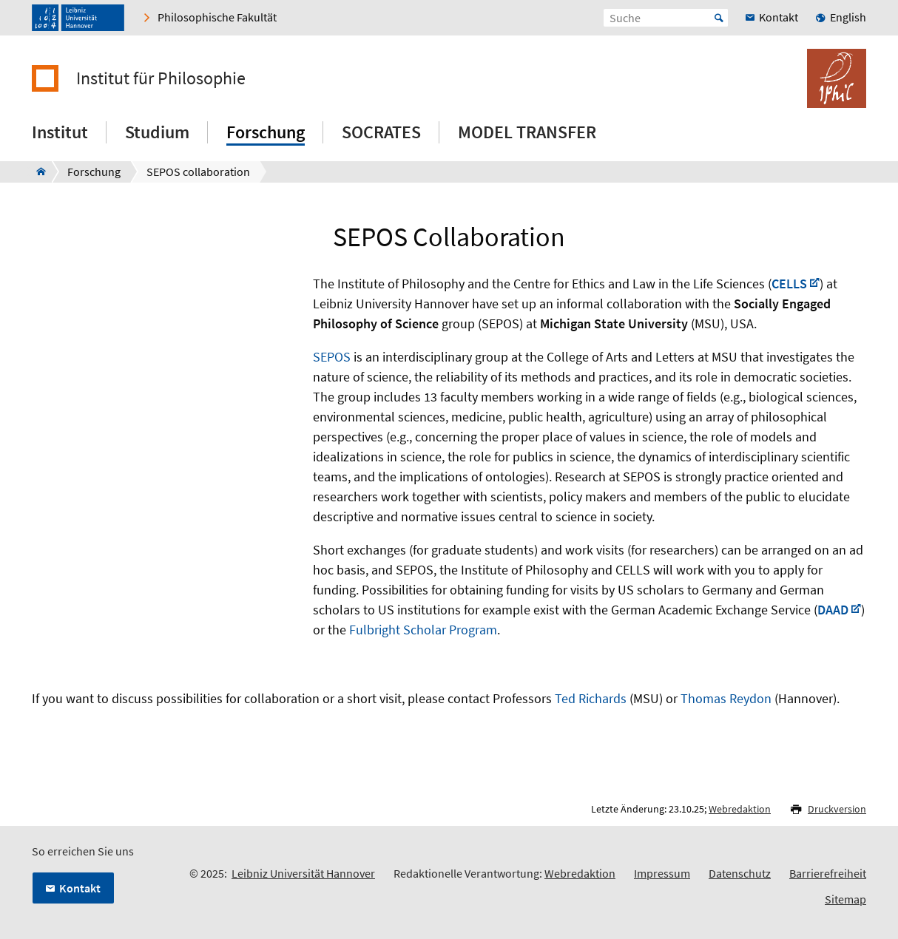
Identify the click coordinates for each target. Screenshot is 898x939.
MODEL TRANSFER (527, 132)
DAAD (832, 609)
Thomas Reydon (726, 698)
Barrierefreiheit (827, 873)
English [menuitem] (848, 17)
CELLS (789, 283)
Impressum (662, 873)
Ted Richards (591, 698)
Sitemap (845, 899)
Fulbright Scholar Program (423, 629)
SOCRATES (381, 132)
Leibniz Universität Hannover (303, 873)
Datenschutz (740, 873)
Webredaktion (740, 809)
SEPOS (332, 356)
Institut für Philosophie (161, 78)
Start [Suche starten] (719, 18)
